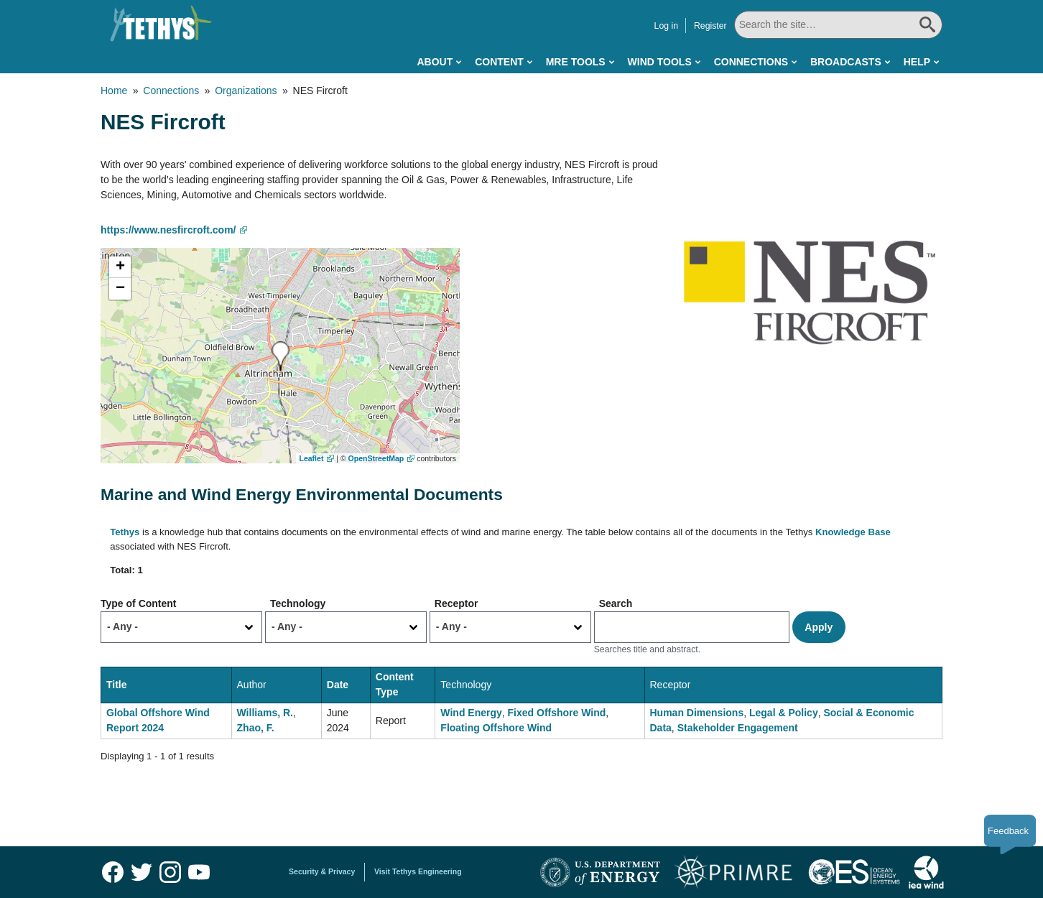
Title (116, 684)
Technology (298, 603)
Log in (666, 26)
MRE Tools (576, 62)
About (435, 62)
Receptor (456, 603)
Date (337, 684)
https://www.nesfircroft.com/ (168, 230)
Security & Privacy (322, 871)
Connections (751, 62)
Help (917, 62)
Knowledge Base (853, 532)
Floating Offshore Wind (496, 727)
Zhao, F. (255, 727)
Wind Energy (470, 712)
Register (710, 26)
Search (616, 603)
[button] (280, 356)
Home (114, 90)
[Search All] (838, 25)
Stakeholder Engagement (737, 727)
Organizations (246, 90)
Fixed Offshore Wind (557, 712)
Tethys (124, 532)
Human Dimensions (697, 712)
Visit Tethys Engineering (418, 871)
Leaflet (312, 458)
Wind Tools (660, 62)
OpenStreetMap (376, 458)
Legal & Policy (783, 712)
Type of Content (139, 603)
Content (499, 62)
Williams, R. (265, 712)
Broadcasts (845, 62)
